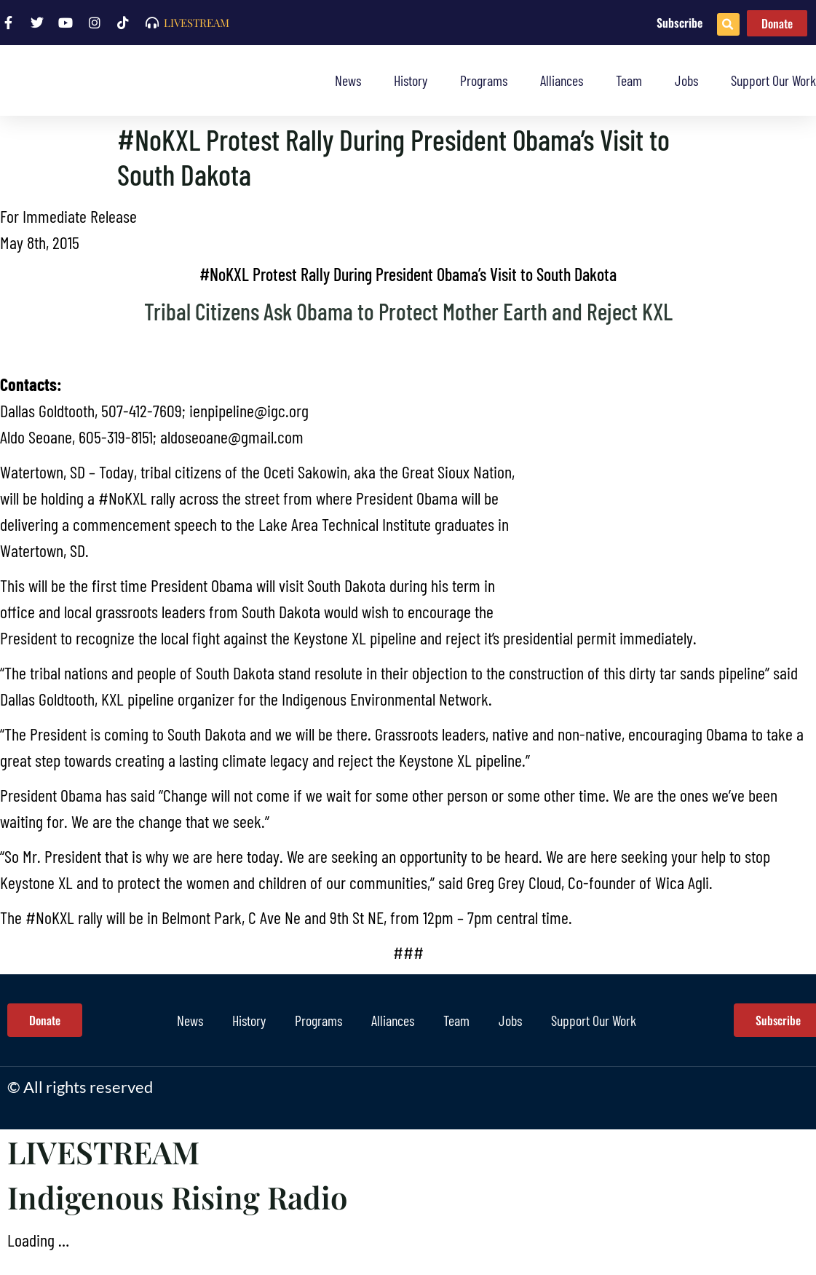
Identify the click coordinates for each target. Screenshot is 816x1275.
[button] (728, 24)
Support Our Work (773, 80)
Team (629, 80)
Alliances (561, 80)
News (348, 80)
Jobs (686, 80)
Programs (483, 80)
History (410, 80)
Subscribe (679, 22)
